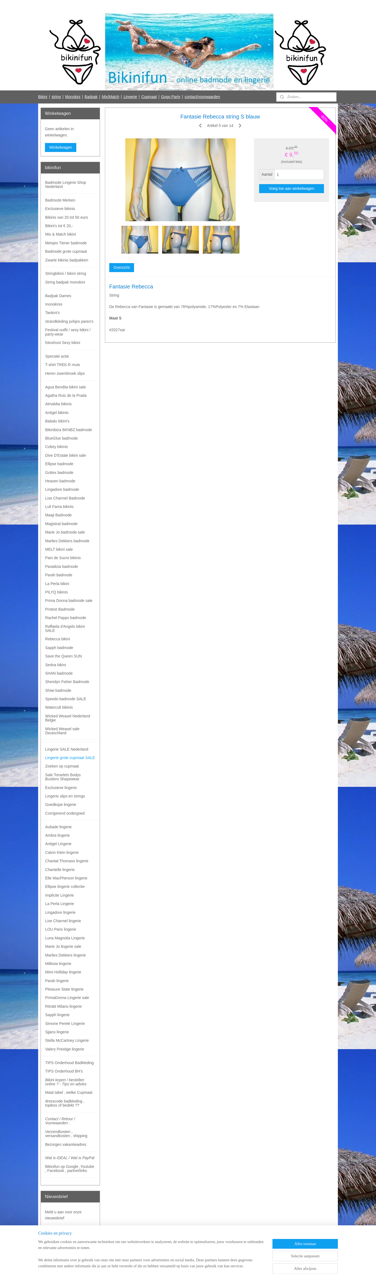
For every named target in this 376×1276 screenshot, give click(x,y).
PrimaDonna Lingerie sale (67, 997)
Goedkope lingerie (60, 804)
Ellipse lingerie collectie (65, 886)
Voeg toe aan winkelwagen (291, 188)
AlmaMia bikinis (58, 404)
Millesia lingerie (58, 963)
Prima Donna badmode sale (69, 600)
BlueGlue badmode (61, 438)
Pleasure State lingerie (64, 989)
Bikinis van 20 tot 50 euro (66, 217)
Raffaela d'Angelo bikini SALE (65, 628)
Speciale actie (57, 356)
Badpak (91, 97)
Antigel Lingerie (58, 844)
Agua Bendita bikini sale (65, 387)
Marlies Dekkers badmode (67, 541)
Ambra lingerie (57, 835)
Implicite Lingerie (59, 895)
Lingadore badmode (62, 489)
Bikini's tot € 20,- (59, 226)
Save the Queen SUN (63, 656)
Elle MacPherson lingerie (66, 878)
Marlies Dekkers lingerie (65, 955)
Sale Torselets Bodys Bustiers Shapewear (63, 777)
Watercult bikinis (59, 707)
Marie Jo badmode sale (65, 532)
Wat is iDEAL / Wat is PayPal (70, 1158)
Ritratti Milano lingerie (63, 1006)
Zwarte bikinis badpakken (66, 260)
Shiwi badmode (58, 690)
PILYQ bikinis (56, 592)
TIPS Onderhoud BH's (64, 1071)
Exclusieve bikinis (60, 208)
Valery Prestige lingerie (64, 1049)
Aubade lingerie (58, 827)
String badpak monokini (65, 282)
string (56, 97)
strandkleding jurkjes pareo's (69, 321)
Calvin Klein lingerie (62, 852)
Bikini (42, 97)
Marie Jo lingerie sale (63, 946)
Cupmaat (149, 97)
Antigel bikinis (57, 412)
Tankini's (52, 312)
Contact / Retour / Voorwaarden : (60, 1121)
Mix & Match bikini (60, 234)
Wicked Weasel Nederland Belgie (67, 718)
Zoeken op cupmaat (62, 766)
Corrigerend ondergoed (65, 813)
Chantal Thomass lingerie (67, 861)
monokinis (53, 304)
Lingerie (130, 97)
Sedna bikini (55, 665)
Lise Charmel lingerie (63, 921)
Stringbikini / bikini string (65, 273)
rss (177, 1266)
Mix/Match (110, 97)
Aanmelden (59, 1230)
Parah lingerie (57, 981)
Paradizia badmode (61, 566)
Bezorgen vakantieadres (65, 1144)
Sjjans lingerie (57, 1032)
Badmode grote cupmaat (66, 251)
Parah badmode (58, 575)
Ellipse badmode (59, 464)
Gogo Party (170, 97)
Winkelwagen (60, 147)
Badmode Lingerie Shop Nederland (65, 184)
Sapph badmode (59, 647)
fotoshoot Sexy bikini (62, 342)
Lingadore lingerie (60, 912)
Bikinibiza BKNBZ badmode (68, 430)
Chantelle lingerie (60, 869)
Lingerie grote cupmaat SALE (70, 758)
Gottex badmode (59, 472)
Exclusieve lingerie (61, 787)
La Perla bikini (57, 583)
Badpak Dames (58, 296)
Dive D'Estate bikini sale (65, 455)
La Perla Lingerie (59, 904)
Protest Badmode (60, 609)
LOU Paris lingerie (60, 929)
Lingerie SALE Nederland (66, 749)
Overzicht (121, 267)
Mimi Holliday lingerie (63, 972)
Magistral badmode (61, 524)
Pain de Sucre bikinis (63, 558)
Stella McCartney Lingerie (67, 1040)
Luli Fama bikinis (59, 506)
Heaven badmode (60, 481)
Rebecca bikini (57, 639)
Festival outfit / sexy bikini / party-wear (68, 332)
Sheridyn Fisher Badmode (67, 682)
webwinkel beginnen (195, 1266)
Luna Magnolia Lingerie (65, 938)
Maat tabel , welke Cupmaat (69, 1092)
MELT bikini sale (59, 549)
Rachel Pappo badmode (65, 618)
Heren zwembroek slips (65, 373)
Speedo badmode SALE (65, 699)
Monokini (72, 97)
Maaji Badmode (58, 515)
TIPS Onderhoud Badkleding (69, 1063)
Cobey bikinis (56, 446)
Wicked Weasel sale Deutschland (62, 731)
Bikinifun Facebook (61, 1248)
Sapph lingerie (57, 1015)
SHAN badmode (59, 673)
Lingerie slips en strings (65, 796)
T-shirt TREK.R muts (62, 365)
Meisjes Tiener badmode (66, 243)
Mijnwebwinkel (237, 1266)
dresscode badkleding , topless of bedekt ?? (64, 1103)
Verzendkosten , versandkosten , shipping (66, 1133)
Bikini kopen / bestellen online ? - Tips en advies (66, 1082)
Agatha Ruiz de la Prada (66, 395)
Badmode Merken (60, 200)
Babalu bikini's (57, 421)
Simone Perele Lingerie (65, 1023)
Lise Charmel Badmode (65, 498)
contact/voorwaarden (202, 97)
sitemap (167, 1266)
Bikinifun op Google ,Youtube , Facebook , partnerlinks (69, 1168)
